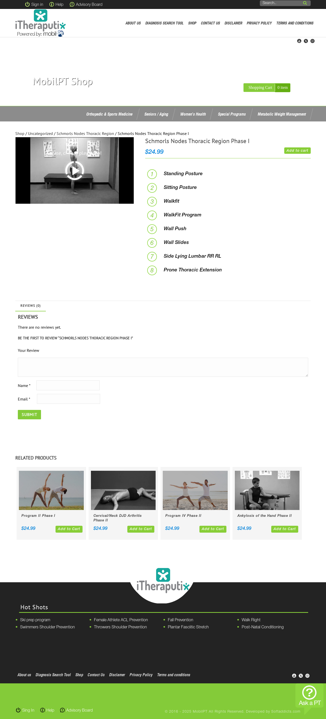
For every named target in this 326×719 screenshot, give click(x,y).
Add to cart (297, 151)
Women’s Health (193, 114)
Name (24, 385)
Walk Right (251, 620)
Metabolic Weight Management (282, 114)
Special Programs (232, 114)
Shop (192, 23)
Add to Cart (69, 529)
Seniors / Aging (156, 114)
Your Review (28, 350)
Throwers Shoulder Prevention (120, 627)
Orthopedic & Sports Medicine (109, 114)
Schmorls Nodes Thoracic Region (85, 133)
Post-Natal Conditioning (263, 627)
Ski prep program (35, 620)
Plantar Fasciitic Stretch (188, 627)
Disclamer (233, 23)
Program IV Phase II (183, 516)
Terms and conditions (295, 23)
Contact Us (210, 23)
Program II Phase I (38, 516)
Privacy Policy (259, 23)
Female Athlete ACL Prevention (121, 620)
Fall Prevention (180, 620)
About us (133, 23)
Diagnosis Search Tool (164, 23)
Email (24, 398)
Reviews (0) (30, 305)
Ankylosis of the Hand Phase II (264, 516)
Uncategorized (40, 133)
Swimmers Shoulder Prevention (47, 627)
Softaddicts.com (286, 711)
